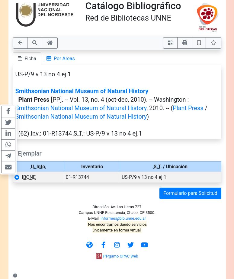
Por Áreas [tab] (60, 58)
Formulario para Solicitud (190, 193)
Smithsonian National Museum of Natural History (82, 91)
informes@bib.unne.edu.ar (123, 218)
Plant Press (188, 108)
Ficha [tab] (27, 58)
